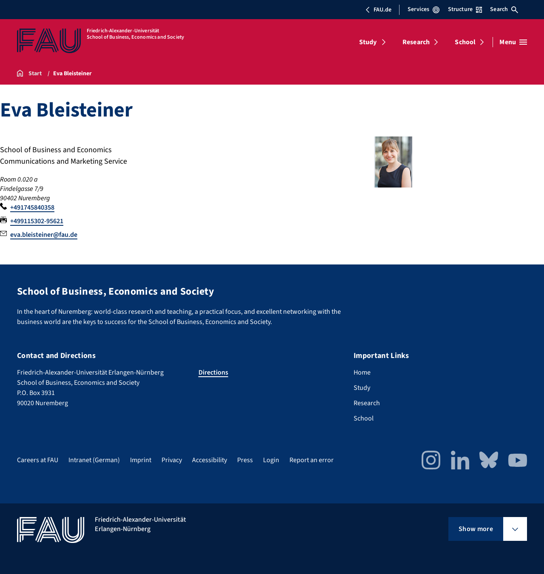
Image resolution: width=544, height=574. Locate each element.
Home (362, 372)
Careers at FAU (37, 460)
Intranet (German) (94, 460)
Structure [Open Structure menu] (465, 9)
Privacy (172, 460)
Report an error (311, 460)
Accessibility (209, 460)
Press (245, 460)
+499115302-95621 (36, 221)
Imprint (140, 460)
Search (504, 9)
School (465, 42)
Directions (213, 372)
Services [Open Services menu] (423, 9)
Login (271, 460)
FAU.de (378, 10)
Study (368, 42)
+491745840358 (32, 207)
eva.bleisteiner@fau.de (43, 234)
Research (416, 42)
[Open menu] (513, 42)
